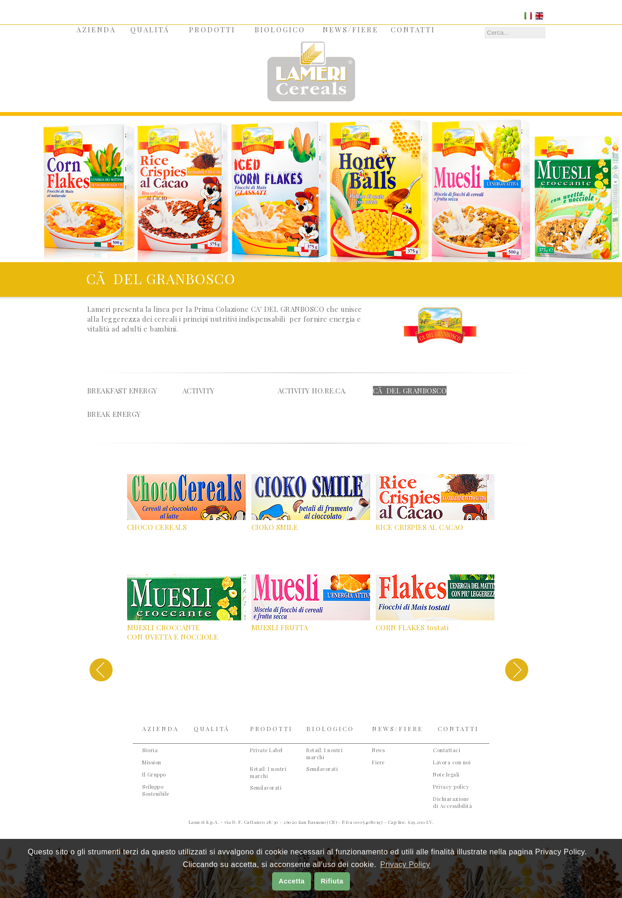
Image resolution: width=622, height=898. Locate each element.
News (378, 750)
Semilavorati (265, 787)
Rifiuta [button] (332, 881)
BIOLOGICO (280, 29)
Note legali (446, 774)
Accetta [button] (292, 881)
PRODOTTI (212, 29)
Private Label (266, 750)
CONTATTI (413, 29)
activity (198, 390)
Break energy (114, 414)
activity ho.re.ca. (312, 390)
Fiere (378, 762)
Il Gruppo (154, 774)
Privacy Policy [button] (405, 864)
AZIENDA (96, 29)
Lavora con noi (451, 762)
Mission (151, 762)
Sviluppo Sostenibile (155, 790)
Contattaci (446, 750)
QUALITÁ (149, 29)
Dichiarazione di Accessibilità (452, 802)
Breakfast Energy (122, 390)
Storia (150, 750)
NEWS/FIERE (351, 29)
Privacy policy (451, 786)
